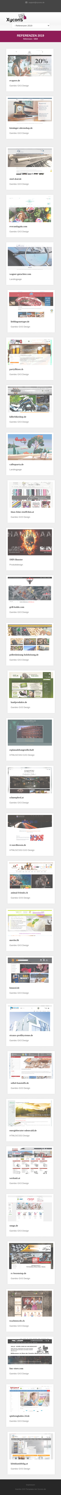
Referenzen (27, 39)
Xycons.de (42, 1489)
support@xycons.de (36, 2)
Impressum (30, 1485)
